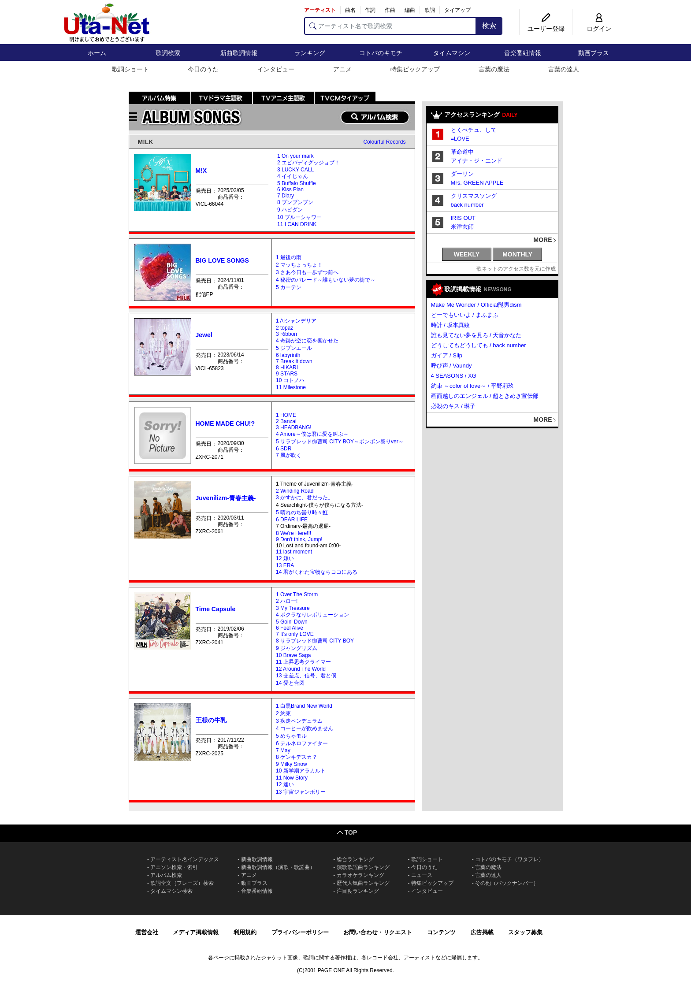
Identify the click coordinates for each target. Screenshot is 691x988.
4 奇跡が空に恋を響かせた (307, 341)
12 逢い (285, 784)
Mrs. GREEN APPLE (477, 182)
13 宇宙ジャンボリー (301, 792)
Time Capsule (216, 609)
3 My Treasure (293, 608)
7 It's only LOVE (295, 634)
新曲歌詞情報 (238, 52)
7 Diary (285, 196)
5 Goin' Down (292, 622)
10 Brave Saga (293, 655)
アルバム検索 (166, 875)
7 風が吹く (288, 455)
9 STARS (286, 374)
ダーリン (462, 174)
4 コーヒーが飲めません (304, 728)
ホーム (97, 52)
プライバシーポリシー (300, 932)
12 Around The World (301, 669)
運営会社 (146, 932)
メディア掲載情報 (196, 932)
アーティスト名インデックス (184, 859)
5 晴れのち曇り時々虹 (302, 512)
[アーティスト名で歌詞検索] (390, 26)
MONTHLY (517, 254)
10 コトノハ (290, 380)
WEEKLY (467, 254)
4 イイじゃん (292, 176)
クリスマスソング (474, 196)
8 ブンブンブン (295, 202)
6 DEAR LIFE (292, 519)
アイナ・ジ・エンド (476, 160)
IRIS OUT (463, 218)
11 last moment (294, 552)
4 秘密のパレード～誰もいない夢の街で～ (325, 280)
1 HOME (286, 415)
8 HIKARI (287, 367)
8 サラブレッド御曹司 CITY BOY (315, 641)
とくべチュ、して (474, 129)
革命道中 (462, 152)
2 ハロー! (286, 601)
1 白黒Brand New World (304, 706)
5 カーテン (288, 287)
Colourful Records (384, 142)
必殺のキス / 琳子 (453, 406)
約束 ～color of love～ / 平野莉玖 (472, 386)
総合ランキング (355, 859)
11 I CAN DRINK (296, 224)
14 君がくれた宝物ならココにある (316, 572)
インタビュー (275, 69)
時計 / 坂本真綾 (450, 325)
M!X (201, 170)
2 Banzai (286, 421)
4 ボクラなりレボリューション (312, 615)
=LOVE (460, 138)
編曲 (410, 10)
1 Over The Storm (297, 594)
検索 (489, 26)
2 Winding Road (294, 491)
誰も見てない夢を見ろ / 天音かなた (476, 335)
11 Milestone (291, 387)
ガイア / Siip (447, 355)
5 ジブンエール (294, 348)
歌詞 (429, 10)
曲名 (350, 10)
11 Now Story (292, 778)
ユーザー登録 (546, 28)
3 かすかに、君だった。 (304, 497)
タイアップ (457, 10)
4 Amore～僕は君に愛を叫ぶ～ (312, 434)
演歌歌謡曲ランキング (363, 867)
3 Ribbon (286, 334)
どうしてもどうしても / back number (478, 345)
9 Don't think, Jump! (299, 539)
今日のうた (203, 69)
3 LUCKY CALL (295, 170)
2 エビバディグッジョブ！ (308, 163)
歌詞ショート (130, 69)
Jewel (204, 334)
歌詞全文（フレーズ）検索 (182, 883)
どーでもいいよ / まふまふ (465, 315)
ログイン (599, 28)
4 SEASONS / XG (453, 375)
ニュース (421, 875)
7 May (283, 750)
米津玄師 (462, 226)
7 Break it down (294, 361)
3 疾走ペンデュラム (299, 721)
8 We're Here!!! (293, 533)
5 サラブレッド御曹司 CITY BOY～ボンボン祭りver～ (340, 441)
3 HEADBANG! (294, 427)
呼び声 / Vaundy (451, 365)
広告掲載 (482, 932)
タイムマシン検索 (171, 891)
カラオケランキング (360, 875)
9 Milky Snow (291, 764)
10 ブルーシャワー (299, 217)
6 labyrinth (288, 355)
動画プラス (593, 52)
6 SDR (283, 449)
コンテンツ (441, 932)
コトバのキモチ (380, 52)
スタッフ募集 (525, 932)
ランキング (309, 52)
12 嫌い (285, 558)
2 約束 (283, 713)
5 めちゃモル (291, 736)
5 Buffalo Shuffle (296, 183)
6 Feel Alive (289, 628)
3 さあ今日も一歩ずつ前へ (307, 272)
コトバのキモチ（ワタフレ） (509, 859)
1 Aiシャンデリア (296, 321)
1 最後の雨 (288, 257)
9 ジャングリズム (296, 648)
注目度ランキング (358, 891)
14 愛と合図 (290, 683)
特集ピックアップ (415, 69)
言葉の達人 (563, 69)
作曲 (390, 10)
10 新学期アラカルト (301, 771)
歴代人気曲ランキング (363, 883)
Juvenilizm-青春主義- (226, 497)
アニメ (342, 69)
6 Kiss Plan (290, 189)
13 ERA (285, 565)
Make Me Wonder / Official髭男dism (476, 304)
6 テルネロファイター (302, 743)
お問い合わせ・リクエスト (377, 932)
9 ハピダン (290, 210)
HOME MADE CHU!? (225, 423)
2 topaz (284, 328)
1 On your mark (295, 156)
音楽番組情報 (522, 52)
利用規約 (245, 932)
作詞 (370, 10)
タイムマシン (451, 52)
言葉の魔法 (494, 69)
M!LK (145, 141)
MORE (543, 239)
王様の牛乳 (211, 720)
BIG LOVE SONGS (222, 260)
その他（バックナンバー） (507, 883)
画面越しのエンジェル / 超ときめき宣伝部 (485, 396)
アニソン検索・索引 (174, 867)
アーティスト (320, 10)
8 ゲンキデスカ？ (296, 757)
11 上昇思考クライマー (303, 662)
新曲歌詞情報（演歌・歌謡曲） (278, 867)
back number (467, 204)
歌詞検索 (168, 52)
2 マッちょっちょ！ (299, 265)
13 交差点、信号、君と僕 (306, 675)
